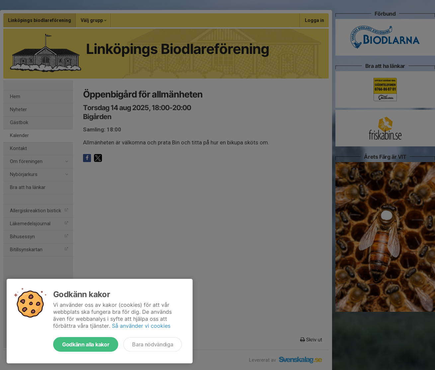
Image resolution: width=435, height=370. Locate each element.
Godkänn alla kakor (85, 344)
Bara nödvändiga (152, 344)
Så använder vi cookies (141, 325)
